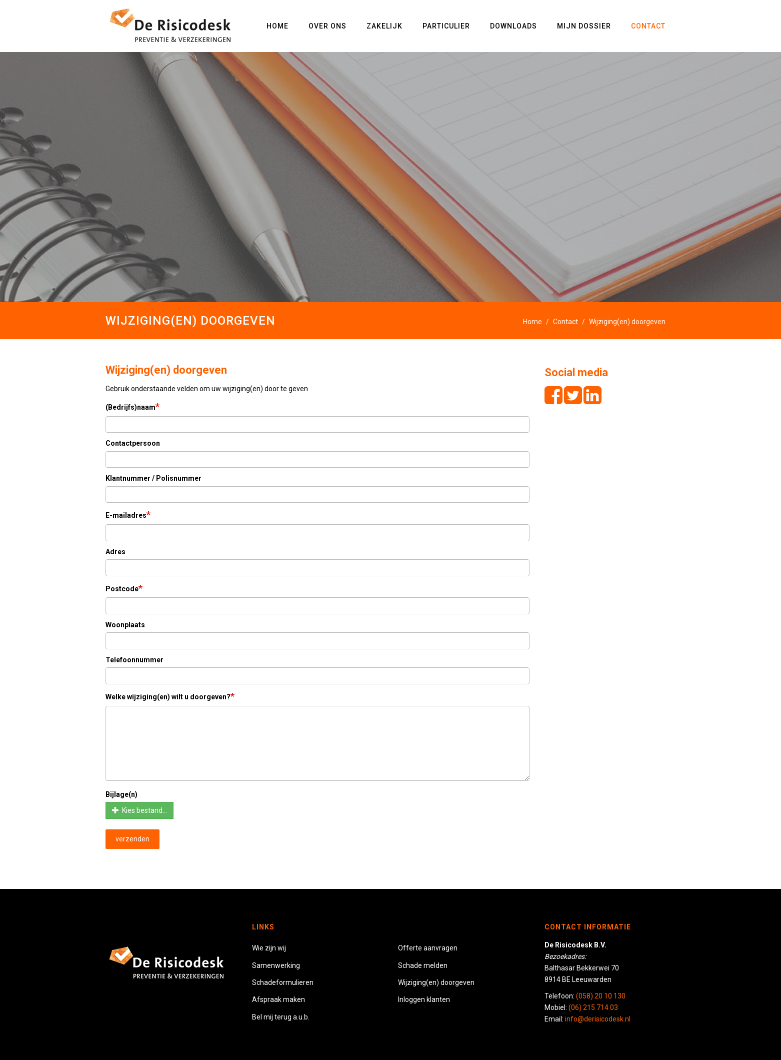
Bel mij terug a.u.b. (281, 1017)
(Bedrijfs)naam (133, 406)
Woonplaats (125, 625)
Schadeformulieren (283, 982)
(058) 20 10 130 (601, 996)
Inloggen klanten (424, 999)
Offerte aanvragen (428, 948)
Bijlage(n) (122, 794)
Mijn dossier (584, 26)
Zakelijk (384, 26)
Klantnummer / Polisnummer (154, 478)
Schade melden (423, 965)
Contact (648, 26)
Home (277, 26)
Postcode (124, 588)
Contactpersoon (133, 443)
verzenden (133, 839)
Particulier (446, 26)
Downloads (513, 26)
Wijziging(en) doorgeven (436, 982)
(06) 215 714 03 (593, 1007)
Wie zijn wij (269, 948)
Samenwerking (276, 965)
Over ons (327, 26)
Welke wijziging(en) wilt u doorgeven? (170, 696)
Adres (116, 552)
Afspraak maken (278, 999)
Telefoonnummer (135, 660)
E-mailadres (128, 514)
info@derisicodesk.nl (597, 1019)
